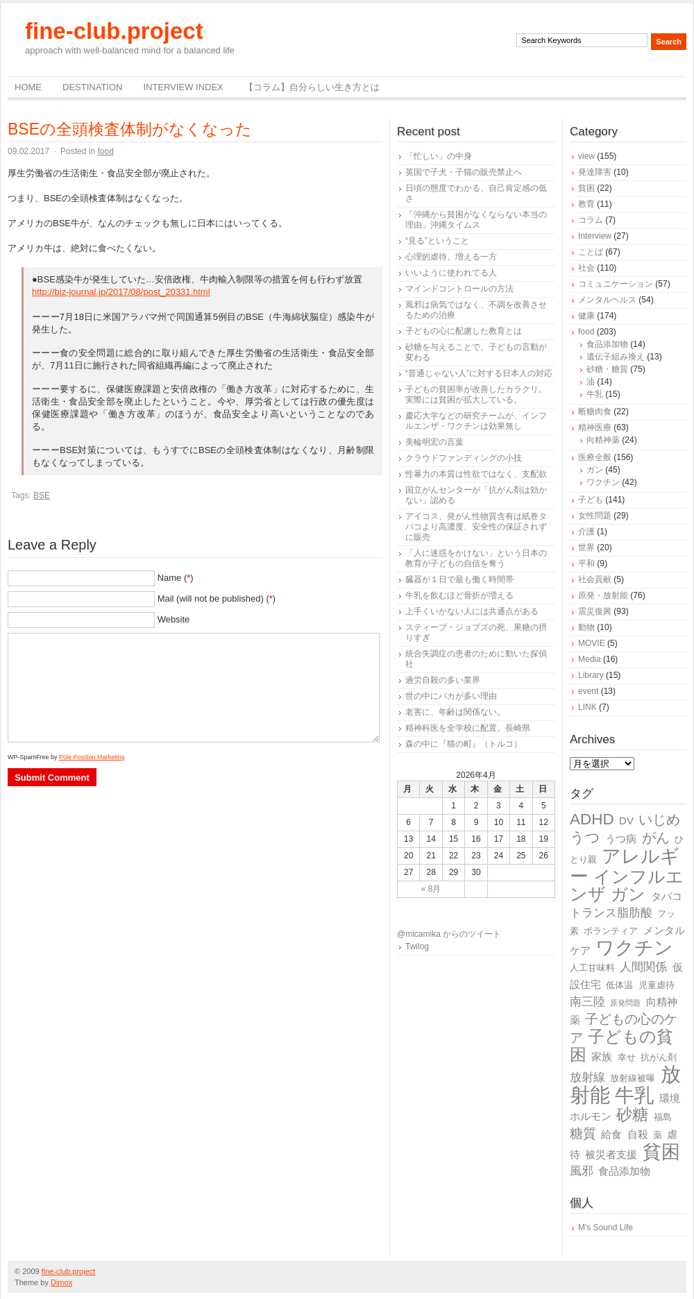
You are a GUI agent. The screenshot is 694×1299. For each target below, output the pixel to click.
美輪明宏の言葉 (434, 442)
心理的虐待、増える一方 (451, 257)
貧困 (586, 188)
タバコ (666, 896)
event (588, 691)
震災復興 (594, 611)
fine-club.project (114, 31)
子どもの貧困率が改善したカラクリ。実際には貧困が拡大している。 (476, 394)
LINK (587, 707)
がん (656, 837)
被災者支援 (611, 1154)
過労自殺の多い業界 (442, 680)
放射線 (587, 1077)
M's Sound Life (605, 1227)
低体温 (619, 985)
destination (92, 87)
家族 (601, 1056)
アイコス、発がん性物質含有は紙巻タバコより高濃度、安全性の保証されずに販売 (476, 526)
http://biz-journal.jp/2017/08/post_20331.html (121, 292)
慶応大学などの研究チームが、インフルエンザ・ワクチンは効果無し (476, 421)
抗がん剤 (659, 1057)
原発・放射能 (603, 595)
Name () (176, 577)
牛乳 (594, 394)
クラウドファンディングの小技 (463, 458)
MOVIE (591, 643)
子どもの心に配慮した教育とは (463, 331)
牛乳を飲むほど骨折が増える (459, 595)
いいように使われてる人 (451, 273)
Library (591, 675)
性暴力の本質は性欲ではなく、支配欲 (476, 474)
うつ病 (620, 838)
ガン (594, 470)
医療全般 (594, 457)
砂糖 (632, 1114)
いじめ (659, 819)
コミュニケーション (615, 284)
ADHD (592, 819)
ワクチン (603, 482)
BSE (41, 495)
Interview (594, 236)
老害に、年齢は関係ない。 (455, 712)
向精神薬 (603, 440)
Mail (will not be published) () (217, 598)
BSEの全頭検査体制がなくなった (130, 129)
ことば (590, 252)
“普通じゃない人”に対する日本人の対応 (478, 373)
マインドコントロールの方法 (459, 289)
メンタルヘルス (607, 300)
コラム (590, 220)
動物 (586, 627)
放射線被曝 (632, 1078)
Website (174, 619)
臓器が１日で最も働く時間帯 (459, 579)
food (105, 151)
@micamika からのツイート (449, 934)
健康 (586, 316)
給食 (611, 1134)
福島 (663, 1117)
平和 (586, 563)
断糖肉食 (594, 411)
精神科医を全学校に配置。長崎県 (467, 728)
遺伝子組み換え (615, 357)
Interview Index (183, 87)
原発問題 (625, 1003)
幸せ (627, 1057)
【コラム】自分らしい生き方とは (312, 87)
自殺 (637, 1134)
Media (589, 659)
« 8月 (431, 889)
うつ (585, 837)
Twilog (417, 946)
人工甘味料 (592, 967)
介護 (586, 531)
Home (28, 87)
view (586, 156)
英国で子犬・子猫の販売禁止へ (463, 172)
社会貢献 (594, 579)
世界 (586, 547)
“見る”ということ (437, 241)
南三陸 (587, 1001)
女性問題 (594, 515)
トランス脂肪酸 (611, 912)
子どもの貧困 (621, 1045)
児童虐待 (656, 985)
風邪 (581, 1171)
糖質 (583, 1133)
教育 (586, 204)
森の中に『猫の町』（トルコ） (463, 744)
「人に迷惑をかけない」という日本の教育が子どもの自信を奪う (476, 558)
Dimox (61, 1282)
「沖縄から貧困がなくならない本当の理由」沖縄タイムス (476, 220)
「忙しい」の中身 (438, 156)
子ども (590, 499)
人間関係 (643, 967)
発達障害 (594, 172)
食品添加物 (607, 344)
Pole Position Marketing (92, 757)
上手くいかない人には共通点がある (472, 611)
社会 (586, 268)
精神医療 (594, 427)
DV (626, 820)
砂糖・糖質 (607, 369)
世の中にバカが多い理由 (451, 696)
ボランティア (611, 931)
